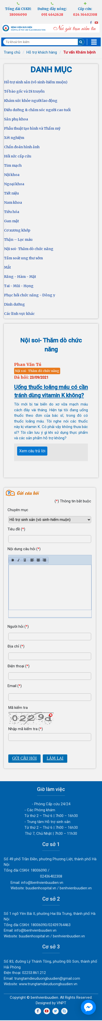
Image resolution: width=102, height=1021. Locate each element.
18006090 (18, 15)
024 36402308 (85, 15)
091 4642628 (52, 15)
